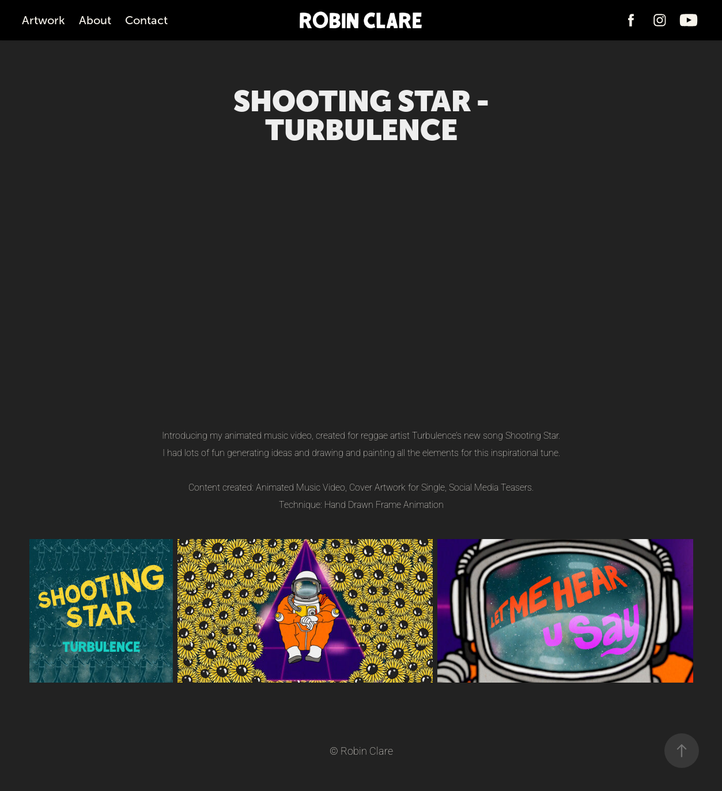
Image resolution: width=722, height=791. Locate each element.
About (95, 20)
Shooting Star (531, 435)
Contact (146, 20)
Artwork (43, 20)
